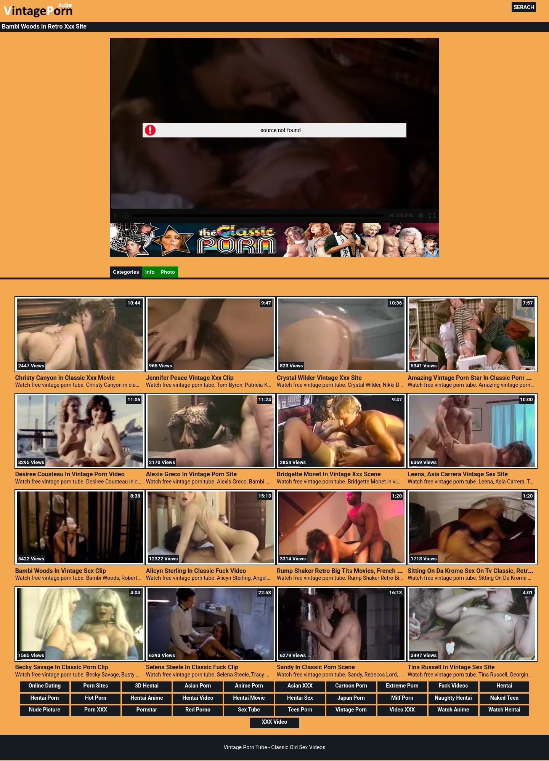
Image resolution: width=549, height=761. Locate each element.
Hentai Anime (146, 698)
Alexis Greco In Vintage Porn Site (191, 474)
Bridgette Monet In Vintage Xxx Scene (328, 474)
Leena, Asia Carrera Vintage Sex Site (458, 474)
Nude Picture (44, 710)
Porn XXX (95, 710)
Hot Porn (95, 698)
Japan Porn (351, 698)
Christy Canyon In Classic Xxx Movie (65, 377)
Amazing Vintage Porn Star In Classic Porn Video (475, 377)
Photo (168, 272)
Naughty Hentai (453, 698)
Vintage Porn (351, 710)
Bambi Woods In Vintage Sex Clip (60, 570)
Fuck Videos (453, 686)
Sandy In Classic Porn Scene (316, 667)
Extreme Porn (402, 686)
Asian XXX (300, 686)
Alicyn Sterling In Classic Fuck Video (196, 570)
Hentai (504, 686)
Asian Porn (198, 686)
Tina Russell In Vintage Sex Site (451, 667)
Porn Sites (95, 686)
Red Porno (197, 710)
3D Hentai (147, 686)
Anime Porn (249, 686)
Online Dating (45, 686)
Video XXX (402, 710)
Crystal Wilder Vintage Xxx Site (319, 377)
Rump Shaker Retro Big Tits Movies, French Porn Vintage (355, 570)
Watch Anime (453, 710)
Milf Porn (402, 698)
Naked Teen (504, 698)
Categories (126, 272)
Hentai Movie (249, 698)
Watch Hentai (504, 710)
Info (149, 272)
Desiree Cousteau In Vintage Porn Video (70, 474)
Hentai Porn (44, 698)
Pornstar (146, 710)
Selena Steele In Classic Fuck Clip (192, 667)
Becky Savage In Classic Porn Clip (61, 667)
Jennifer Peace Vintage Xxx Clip (190, 377)
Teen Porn (300, 710)
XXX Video (274, 722)
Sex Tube (249, 710)
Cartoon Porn (351, 686)
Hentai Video (198, 698)
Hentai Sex (300, 698)
